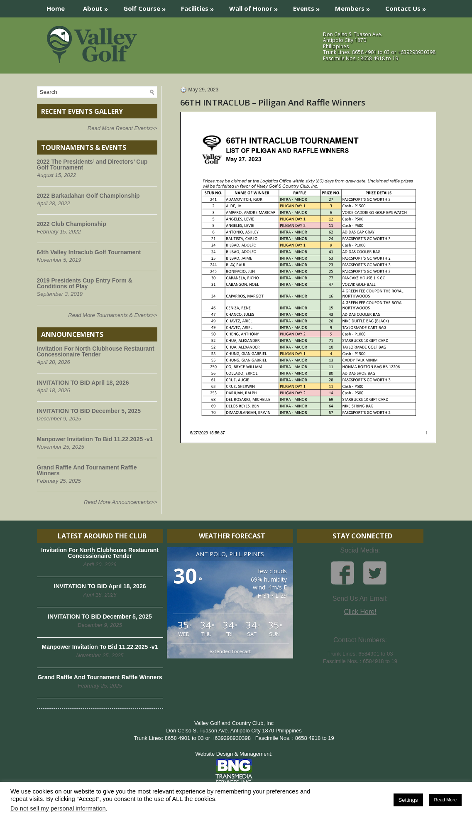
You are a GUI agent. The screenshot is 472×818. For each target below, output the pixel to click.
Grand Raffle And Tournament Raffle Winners (87, 470)
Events (309, 6)
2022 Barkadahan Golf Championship (88, 195)
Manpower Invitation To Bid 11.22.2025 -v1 (95, 439)
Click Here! (360, 611)
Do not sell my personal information (58, 808)
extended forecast (230, 651)
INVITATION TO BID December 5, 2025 (89, 411)
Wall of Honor (256, 6)
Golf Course (147, 6)
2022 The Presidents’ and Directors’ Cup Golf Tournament (92, 164)
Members (355, 6)
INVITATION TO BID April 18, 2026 (83, 382)
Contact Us (408, 6)
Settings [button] (408, 800)
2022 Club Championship (71, 224)
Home (55, 8)
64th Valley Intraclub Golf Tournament (89, 252)
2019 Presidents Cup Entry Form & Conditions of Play (84, 283)
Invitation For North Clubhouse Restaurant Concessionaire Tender (95, 351)
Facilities (200, 6)
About (98, 6)
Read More (445, 799)
